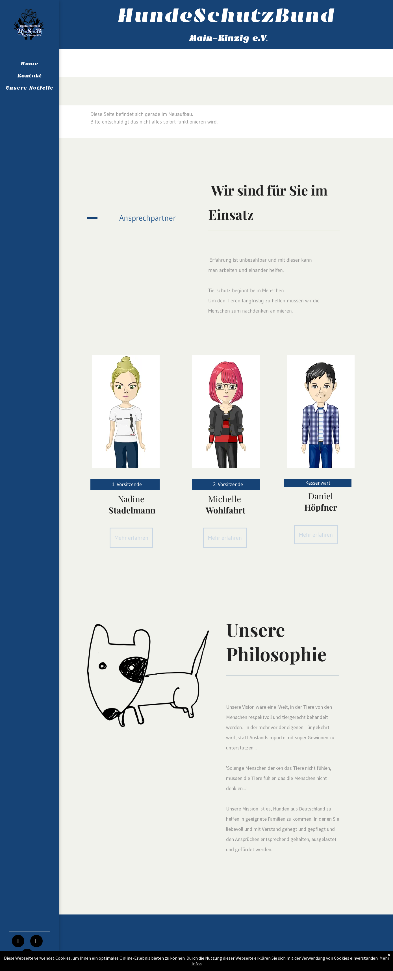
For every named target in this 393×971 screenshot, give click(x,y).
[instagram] (36, 942)
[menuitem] (29, 64)
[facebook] (18, 942)
